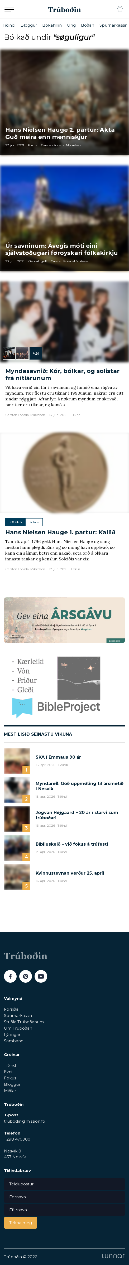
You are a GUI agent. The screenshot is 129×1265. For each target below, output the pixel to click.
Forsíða (11, 1009)
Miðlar (10, 1090)
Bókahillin (52, 25)
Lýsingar (12, 1034)
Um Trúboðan (18, 1028)
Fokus (10, 1077)
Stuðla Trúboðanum (24, 1021)
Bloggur (29, 25)
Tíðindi (9, 25)
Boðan (87, 25)
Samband (13, 1040)
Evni (8, 1071)
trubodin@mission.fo (24, 1121)
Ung (71, 25)
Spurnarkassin (113, 25)
